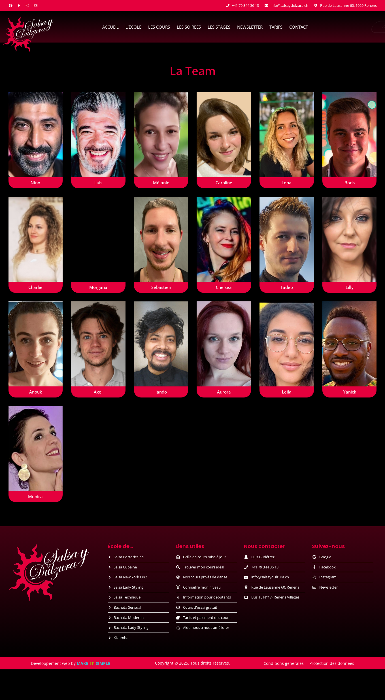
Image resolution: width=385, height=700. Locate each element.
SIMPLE (103, 663)
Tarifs (275, 27)
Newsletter (250, 27)
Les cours (159, 27)
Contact (298, 27)
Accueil (110, 27)
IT (92, 663)
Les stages (219, 27)
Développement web (50, 663)
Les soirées (189, 27)
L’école (133, 27)
